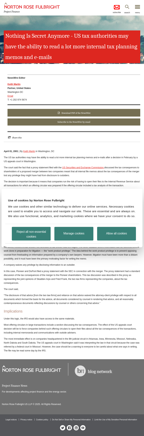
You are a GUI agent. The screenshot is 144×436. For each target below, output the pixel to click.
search (127, 12)
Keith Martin (29, 151)
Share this (17, 137)
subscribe (117, 8)
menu (137, 12)
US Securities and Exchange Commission (83, 167)
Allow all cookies (116, 233)
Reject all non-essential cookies (31, 234)
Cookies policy (42, 419)
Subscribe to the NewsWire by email (74, 122)
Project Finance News (14, 385)
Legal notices (11, 419)
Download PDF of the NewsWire (76, 113)
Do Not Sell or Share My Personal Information (71, 419)
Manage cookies (73, 233)
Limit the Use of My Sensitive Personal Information (115, 419)
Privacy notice (26, 419)
